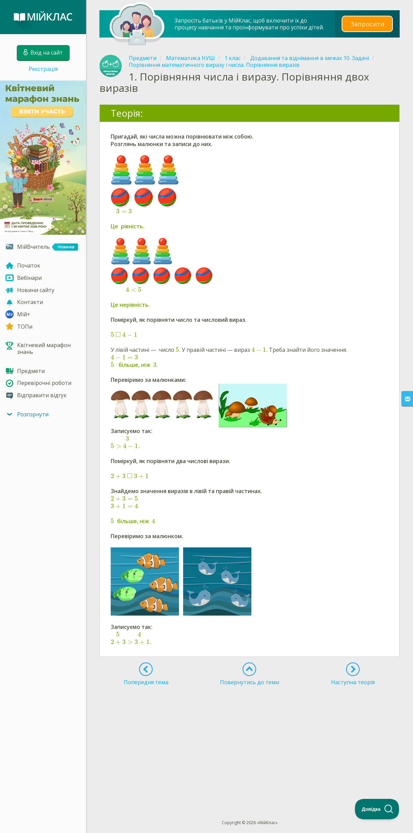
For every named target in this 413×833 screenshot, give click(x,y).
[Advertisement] (249, 740)
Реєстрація (43, 69)
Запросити (367, 23)
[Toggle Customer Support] (377, 809)
